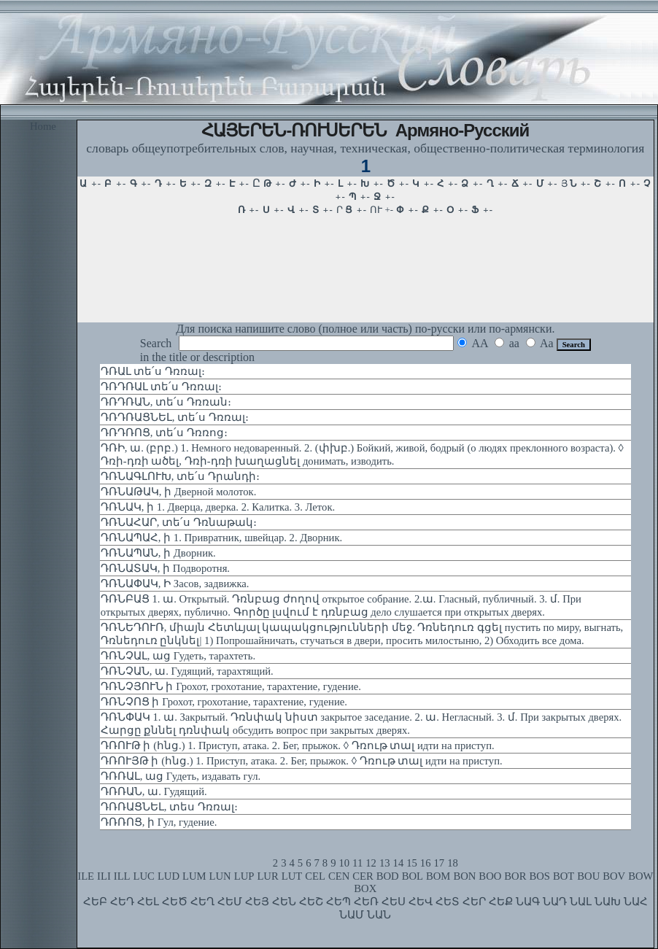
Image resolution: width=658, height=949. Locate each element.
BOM (438, 876)
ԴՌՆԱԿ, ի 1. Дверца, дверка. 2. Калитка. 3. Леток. (218, 507)
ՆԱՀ (636, 901)
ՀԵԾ (174, 901)
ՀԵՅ (257, 901)
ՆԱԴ (555, 901)
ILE (85, 876)
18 (452, 863)
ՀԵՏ (448, 901)
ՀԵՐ (474, 901)
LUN (220, 876)
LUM (194, 876)
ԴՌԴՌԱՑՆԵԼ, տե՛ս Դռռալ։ (175, 417)
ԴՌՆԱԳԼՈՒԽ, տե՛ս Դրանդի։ (180, 476)
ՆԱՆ (379, 915)
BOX (365, 888)
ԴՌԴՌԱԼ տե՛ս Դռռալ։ (161, 386)
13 (384, 863)
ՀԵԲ (95, 901)
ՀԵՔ (501, 901)
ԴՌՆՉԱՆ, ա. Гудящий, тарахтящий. (187, 671)
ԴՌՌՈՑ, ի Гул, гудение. (159, 822)
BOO (490, 876)
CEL (315, 876)
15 (411, 863)
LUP (244, 876)
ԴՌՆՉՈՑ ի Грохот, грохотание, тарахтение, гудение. (224, 702)
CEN (338, 876)
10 (343, 863)
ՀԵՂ (202, 901)
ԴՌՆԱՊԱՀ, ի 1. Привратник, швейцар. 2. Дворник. (221, 537)
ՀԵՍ (394, 901)
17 (439, 863)
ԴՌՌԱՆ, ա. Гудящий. (154, 791)
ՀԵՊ (338, 901)
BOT (563, 876)
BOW (640, 876)
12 (370, 863)
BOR (515, 876)
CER (362, 876)
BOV (614, 876)
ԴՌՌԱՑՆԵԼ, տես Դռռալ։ (169, 807)
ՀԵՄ (229, 901)
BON (464, 876)
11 (357, 863)
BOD (387, 876)
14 (398, 863)
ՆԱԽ (608, 901)
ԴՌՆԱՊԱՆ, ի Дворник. (158, 553)
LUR (267, 876)
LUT (292, 876)
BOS (539, 876)
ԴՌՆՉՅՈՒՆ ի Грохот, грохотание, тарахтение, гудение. (231, 686)
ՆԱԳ (528, 901)
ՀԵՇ (311, 901)
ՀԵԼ (148, 901)
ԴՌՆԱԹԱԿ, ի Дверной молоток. (179, 491)
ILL (122, 876)
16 (425, 863)
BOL (412, 876)
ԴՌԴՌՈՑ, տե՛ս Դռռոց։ (164, 432)
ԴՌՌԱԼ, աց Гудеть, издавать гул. (180, 776)
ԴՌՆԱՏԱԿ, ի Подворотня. (165, 568)
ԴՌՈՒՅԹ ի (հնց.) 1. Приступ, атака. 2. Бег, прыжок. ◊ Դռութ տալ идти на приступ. (302, 761)
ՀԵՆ (284, 901)
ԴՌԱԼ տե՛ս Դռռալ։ (153, 371)
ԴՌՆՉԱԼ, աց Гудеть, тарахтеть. (178, 656)
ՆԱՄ (351, 915)
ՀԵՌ (366, 901)
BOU (588, 876)
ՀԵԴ (122, 901)
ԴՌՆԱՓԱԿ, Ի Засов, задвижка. (175, 583)
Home (43, 126)
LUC (144, 876)
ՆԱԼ (581, 901)
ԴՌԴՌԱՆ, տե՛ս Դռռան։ (166, 402)
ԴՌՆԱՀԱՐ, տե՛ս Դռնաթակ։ (179, 522)
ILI (104, 876)
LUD (168, 876)
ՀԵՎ (421, 901)
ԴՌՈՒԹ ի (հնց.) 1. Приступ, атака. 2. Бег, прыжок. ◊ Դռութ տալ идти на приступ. (298, 745)
